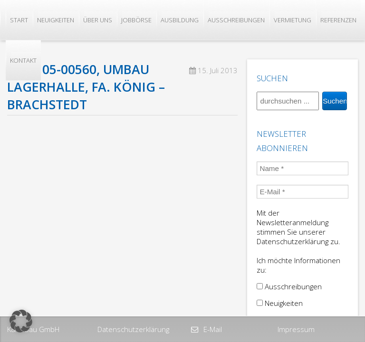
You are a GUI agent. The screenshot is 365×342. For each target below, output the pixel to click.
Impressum (296, 329)
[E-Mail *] (302, 192)
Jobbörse (136, 20)
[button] (21, 321)
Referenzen (338, 20)
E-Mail (212, 329)
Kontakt (23, 60)
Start (19, 20)
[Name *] (302, 168)
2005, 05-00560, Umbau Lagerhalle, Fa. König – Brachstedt (86, 87)
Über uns (97, 20)
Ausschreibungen (236, 20)
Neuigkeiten (55, 20)
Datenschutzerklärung (133, 329)
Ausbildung (180, 20)
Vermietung (292, 20)
